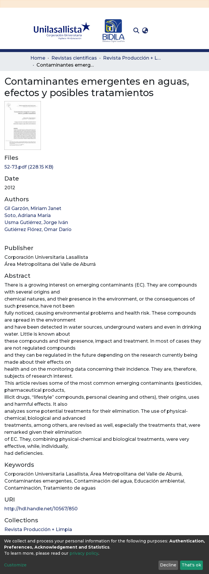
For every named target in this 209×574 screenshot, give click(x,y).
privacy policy (83, 553)
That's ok (191, 565)
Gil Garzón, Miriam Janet (32, 208)
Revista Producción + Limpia (132, 58)
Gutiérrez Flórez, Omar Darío (38, 229)
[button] (145, 30)
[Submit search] (136, 30)
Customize (15, 565)
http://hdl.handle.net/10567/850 (41, 508)
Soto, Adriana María (27, 215)
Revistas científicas (74, 58)
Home (37, 58)
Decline (168, 565)
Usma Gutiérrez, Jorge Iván (36, 222)
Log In (158, 30)
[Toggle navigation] (174, 30)
